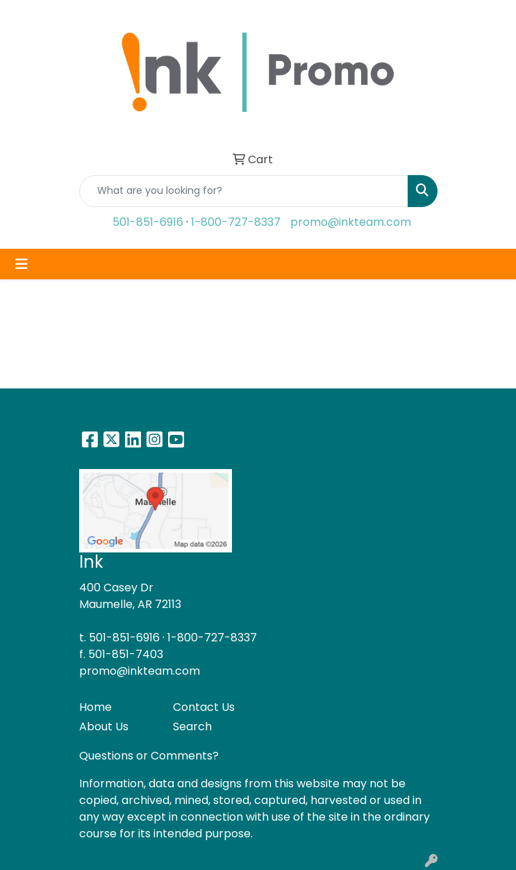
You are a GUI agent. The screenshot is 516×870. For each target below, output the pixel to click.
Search (192, 726)
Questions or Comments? (149, 756)
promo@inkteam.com (350, 222)
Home (95, 707)
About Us (103, 726)
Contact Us (204, 707)
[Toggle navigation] (21, 264)
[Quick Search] (243, 191)
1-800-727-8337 (236, 222)
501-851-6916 (148, 222)
